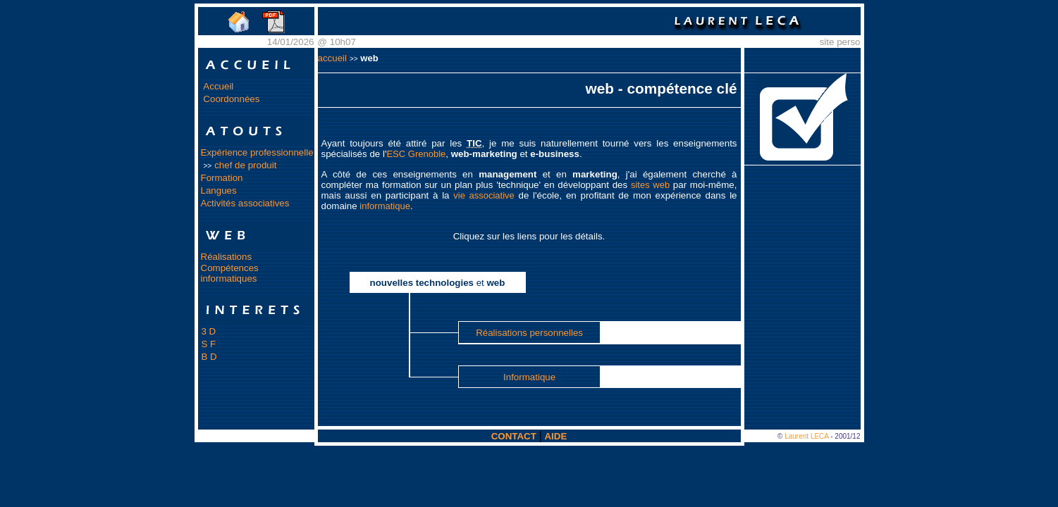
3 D (209, 331)
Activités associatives (245, 203)
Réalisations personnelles (529, 332)
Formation (222, 178)
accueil (332, 58)
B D (209, 356)
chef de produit (245, 165)
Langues (219, 190)
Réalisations (226, 256)
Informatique (529, 377)
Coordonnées (231, 99)
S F (209, 344)
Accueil (218, 86)
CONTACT (513, 436)
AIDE (555, 436)
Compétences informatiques (230, 273)
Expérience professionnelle (257, 152)
